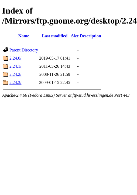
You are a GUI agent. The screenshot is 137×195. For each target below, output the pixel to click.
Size (75, 36)
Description (90, 36)
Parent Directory (23, 50)
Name (23, 36)
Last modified (54, 36)
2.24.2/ (15, 74)
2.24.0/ (15, 58)
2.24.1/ (15, 66)
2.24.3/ (15, 82)
